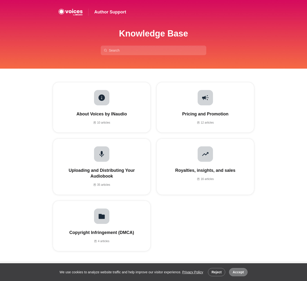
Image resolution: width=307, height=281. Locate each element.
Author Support (110, 12)
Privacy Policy (192, 272)
